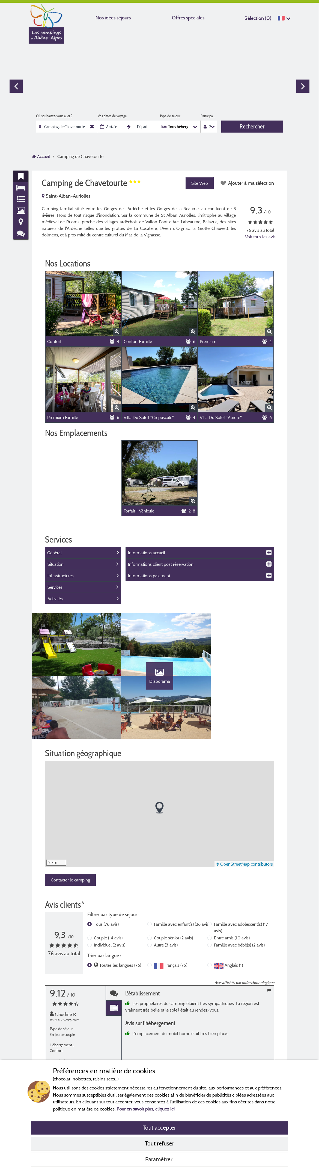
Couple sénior (173, 943)
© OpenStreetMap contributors (244, 869)
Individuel (109, 950)
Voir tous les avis (260, 236)
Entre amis (232, 943)
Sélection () (258, 18)
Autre (166, 950)
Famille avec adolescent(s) (241, 933)
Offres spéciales (188, 17)
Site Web (199, 183)
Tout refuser (159, 1143)
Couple (108, 943)
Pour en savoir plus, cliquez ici (146, 1109)
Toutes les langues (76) (120, 971)
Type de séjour (170, 115)
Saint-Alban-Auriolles (66, 196)
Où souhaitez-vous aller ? (54, 115)
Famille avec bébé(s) (239, 950)
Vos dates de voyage (112, 115)
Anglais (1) (234, 971)
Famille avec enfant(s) (182, 929)
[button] (159, 813)
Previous (16, 86)
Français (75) (176, 971)
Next (302, 86)
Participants (209, 115)
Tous (106, 929)
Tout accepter (159, 1127)
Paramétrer (159, 1159)
